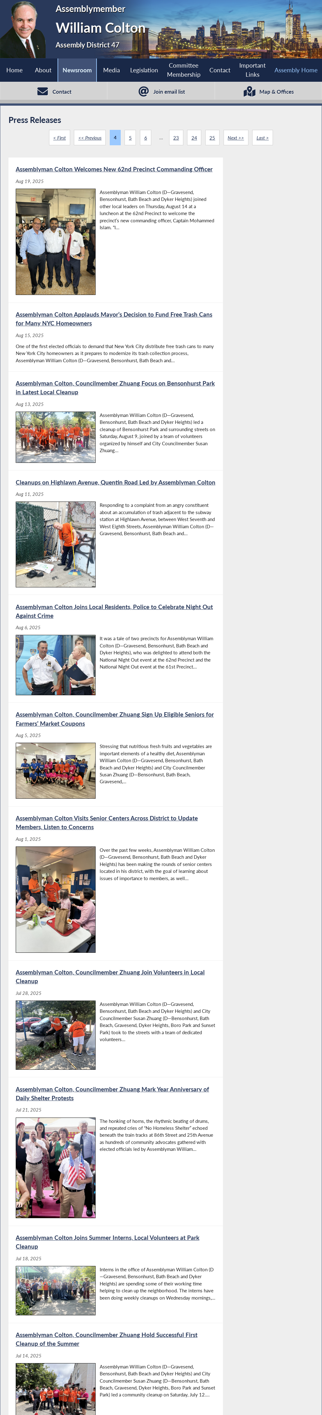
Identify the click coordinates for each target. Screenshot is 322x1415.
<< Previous (89, 138)
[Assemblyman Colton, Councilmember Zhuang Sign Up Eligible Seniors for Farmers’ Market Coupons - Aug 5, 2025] (237, 448)
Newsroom (77, 70)
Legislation (144, 70)
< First (59, 138)
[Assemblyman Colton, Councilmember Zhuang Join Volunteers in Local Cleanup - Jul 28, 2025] (237, 567)
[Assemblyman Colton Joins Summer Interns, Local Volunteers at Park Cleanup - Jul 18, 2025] (237, 687)
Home (14, 70)
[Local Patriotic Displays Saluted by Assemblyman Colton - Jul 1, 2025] (84, 934)
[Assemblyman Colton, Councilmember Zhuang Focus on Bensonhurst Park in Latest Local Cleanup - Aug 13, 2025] (84, 334)
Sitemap (224, 1403)
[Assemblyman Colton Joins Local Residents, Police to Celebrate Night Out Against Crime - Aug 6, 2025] (84, 448)
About (43, 70)
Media (111, 70)
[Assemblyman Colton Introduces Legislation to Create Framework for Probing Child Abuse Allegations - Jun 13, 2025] (84, 1222)
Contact (219, 70)
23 (176, 138)
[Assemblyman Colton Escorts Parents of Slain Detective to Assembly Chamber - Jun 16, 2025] (237, 1125)
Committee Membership (183, 70)
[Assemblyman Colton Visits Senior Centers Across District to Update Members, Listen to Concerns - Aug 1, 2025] (84, 567)
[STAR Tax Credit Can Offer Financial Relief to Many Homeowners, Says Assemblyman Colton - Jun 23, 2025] (237, 1031)
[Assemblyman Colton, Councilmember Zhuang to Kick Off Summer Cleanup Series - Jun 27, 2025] (237, 934)
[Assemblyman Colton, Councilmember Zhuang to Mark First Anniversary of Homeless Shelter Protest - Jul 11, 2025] (237, 813)
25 (213, 138)
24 (194, 138)
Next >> (236, 138)
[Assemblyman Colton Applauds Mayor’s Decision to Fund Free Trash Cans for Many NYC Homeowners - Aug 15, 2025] (237, 219)
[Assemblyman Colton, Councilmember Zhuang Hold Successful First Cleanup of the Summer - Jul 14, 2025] (84, 813)
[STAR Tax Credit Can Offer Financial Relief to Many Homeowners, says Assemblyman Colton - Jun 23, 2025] (84, 1125)
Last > (263, 138)
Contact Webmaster (269, 1403)
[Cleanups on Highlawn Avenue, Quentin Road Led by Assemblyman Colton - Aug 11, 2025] (237, 334)
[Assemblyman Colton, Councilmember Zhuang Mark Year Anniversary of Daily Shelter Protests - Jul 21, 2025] (84, 687)
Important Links (252, 70)
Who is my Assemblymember (169, 1403)
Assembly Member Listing (94, 1403)
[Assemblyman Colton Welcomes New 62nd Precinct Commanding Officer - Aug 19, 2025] (84, 219)
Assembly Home (33, 1403)
